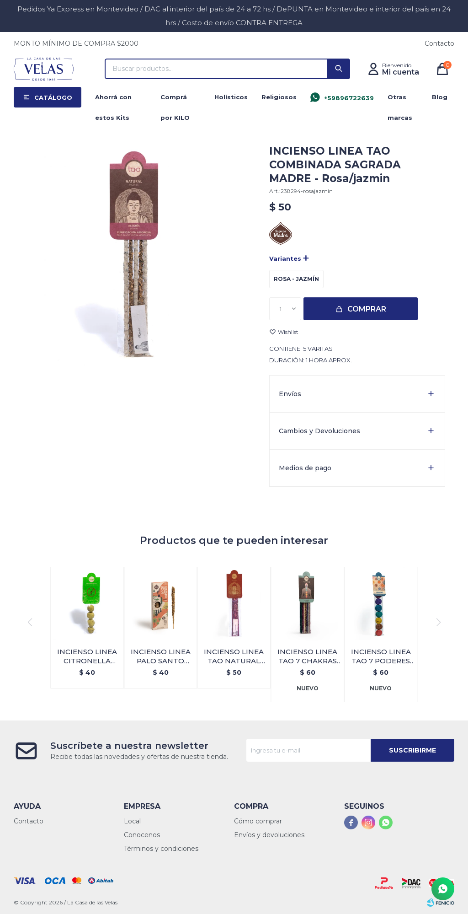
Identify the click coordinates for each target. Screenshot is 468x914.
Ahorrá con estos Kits (113, 100)
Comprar (366, 309)
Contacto (439, 43)
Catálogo (53, 97)
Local (132, 821)
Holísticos (231, 97)
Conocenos (142, 835)
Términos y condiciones (161, 848)
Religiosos (279, 97)
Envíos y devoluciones (269, 835)
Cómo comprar (258, 821)
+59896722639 (349, 98)
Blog (439, 97)
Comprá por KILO (175, 100)
